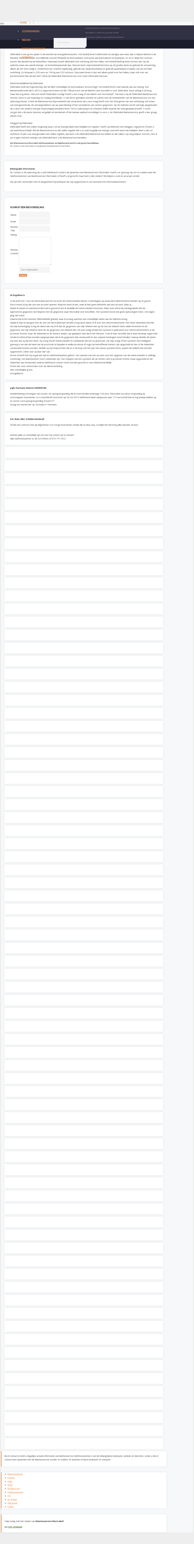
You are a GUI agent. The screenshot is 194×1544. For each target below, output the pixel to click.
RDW (9, 1489)
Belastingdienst (15, 1478)
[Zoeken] (56, 48)
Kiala (9, 1485)
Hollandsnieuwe (15, 1496)
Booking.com (13, 1492)
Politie (10, 1511)
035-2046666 (15, 1531)
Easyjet (11, 1482)
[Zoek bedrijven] (70, 42)
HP (9, 1500)
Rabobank (12, 1507)
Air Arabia (12, 1503)
